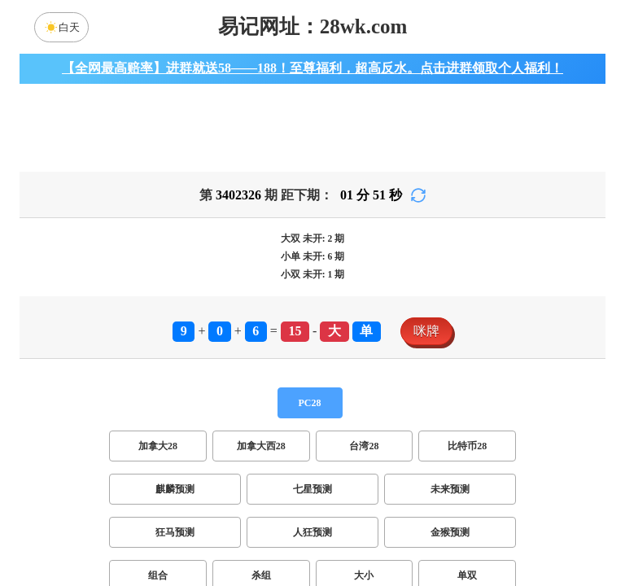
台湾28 (363, 455)
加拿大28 (157, 455)
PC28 (310, 412)
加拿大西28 (261, 455)
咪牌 (426, 341)
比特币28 (467, 455)
